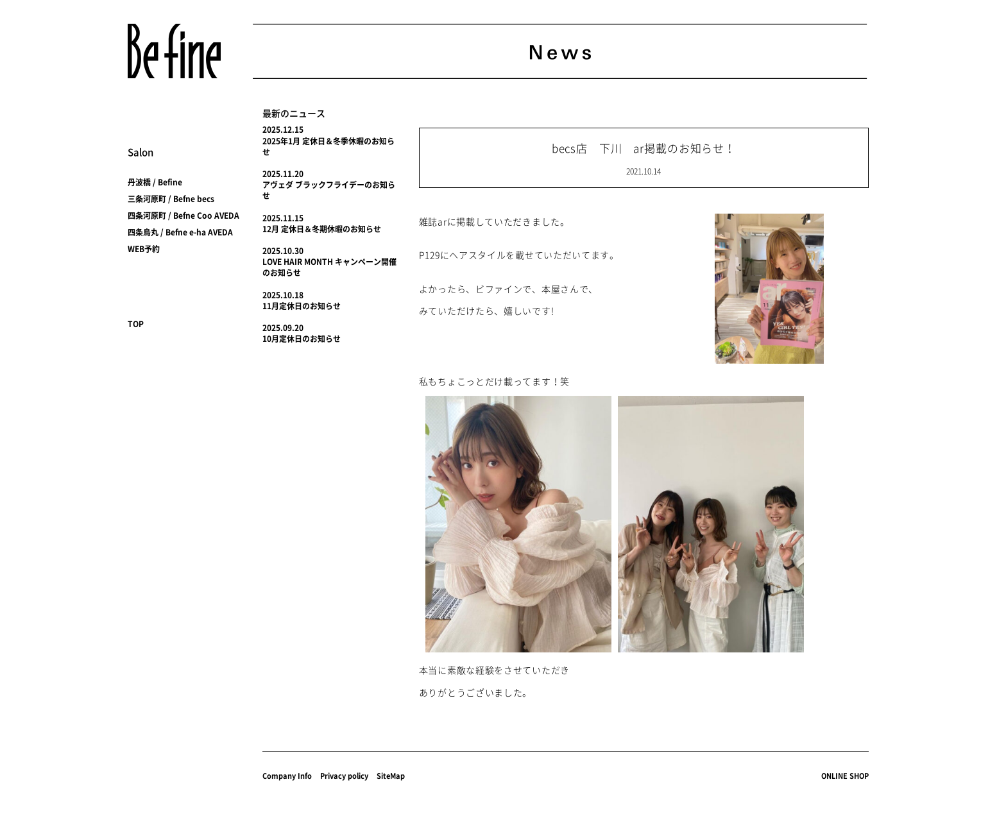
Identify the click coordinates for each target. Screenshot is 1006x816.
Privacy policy (344, 775)
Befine (174, 51)
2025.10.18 (282, 295)
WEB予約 (144, 249)
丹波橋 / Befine (155, 182)
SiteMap (391, 775)
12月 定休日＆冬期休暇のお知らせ (321, 229)
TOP (136, 324)
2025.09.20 (282, 328)
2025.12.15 (282, 129)
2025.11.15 (282, 218)
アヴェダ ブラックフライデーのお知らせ (328, 190)
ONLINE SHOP (845, 775)
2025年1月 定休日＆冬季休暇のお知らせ (328, 146)
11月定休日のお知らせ (301, 306)
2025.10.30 (282, 251)
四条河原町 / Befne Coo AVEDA (183, 215)
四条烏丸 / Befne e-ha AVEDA (180, 232)
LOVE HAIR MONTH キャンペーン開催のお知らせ (329, 267)
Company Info (287, 775)
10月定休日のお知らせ (301, 338)
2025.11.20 (282, 174)
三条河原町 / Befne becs (171, 199)
